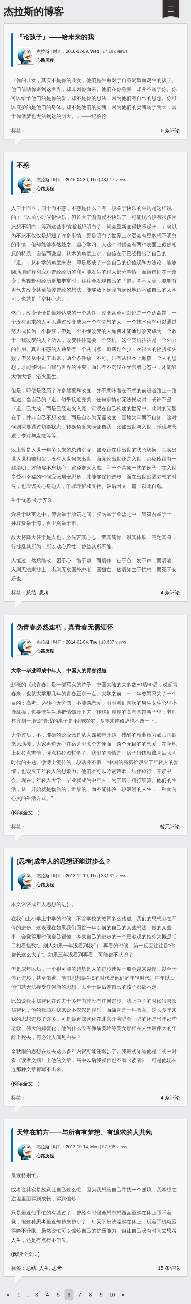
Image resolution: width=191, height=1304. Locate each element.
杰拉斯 (43, 51)
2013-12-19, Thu (82, 875)
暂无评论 (170, 826)
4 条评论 (170, 592)
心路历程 (45, 60)
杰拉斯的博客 (34, 11)
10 (112, 1295)
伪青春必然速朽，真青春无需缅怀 (64, 627)
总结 (76, 450)
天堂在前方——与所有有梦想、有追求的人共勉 (84, 1132)
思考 (44, 592)
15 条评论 (169, 1268)
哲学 (76, 753)
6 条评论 (170, 130)
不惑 (22, 165)
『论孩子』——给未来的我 (55, 37)
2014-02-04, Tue (81, 642)
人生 (147, 789)
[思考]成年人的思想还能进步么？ (63, 861)
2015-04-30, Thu (82, 179)
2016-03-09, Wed (82, 51)
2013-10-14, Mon (82, 1146)
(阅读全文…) (25, 812)
